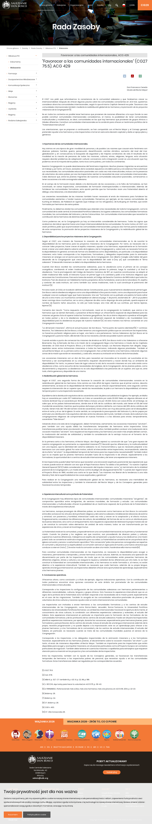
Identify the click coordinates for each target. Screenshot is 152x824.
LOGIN (132, 5)
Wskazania (63, 48)
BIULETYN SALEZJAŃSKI (63, 747)
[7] (100, 444)
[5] (135, 328)
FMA (108, 747)
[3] (50, 305)
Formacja (12, 73)
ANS (41, 747)
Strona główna (45, 5)
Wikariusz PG (50, 48)
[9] (121, 470)
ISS (88, 747)
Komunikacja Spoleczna (19, 85)
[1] (70, 109)
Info (109, 5)
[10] (138, 547)
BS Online (79, 747)
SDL (48, 747)
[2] (51, 285)
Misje (10, 91)
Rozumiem (13, 814)
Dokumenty (15, 62)
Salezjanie (61, 5)
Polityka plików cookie (36, 814)
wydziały (12, 109)
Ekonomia (12, 97)
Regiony (11, 103)
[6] (132, 336)
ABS (94, 747)
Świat (90, 5)
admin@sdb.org (40, 778)
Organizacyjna (76, 5)
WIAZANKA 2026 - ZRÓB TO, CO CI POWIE (92, 721)
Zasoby (100, 5)
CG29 (145, 5)
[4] (102, 320)
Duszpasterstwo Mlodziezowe (21, 79)
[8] (132, 452)
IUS (101, 747)
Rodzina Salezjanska (17, 120)
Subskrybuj (112, 772)
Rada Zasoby (36, 48)
